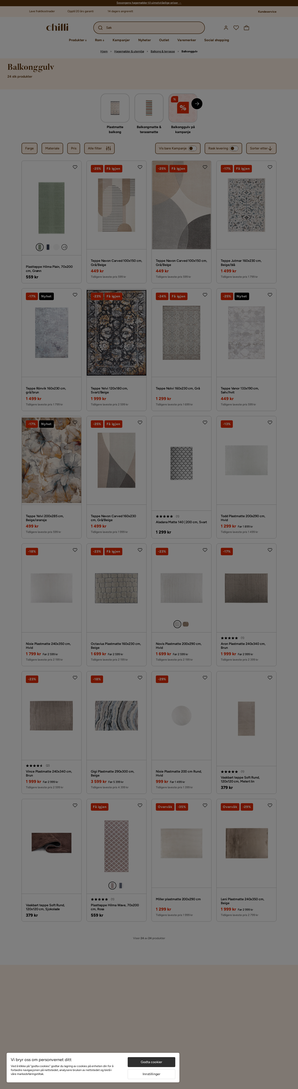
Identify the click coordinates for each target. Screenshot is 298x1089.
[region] (93, 1067)
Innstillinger (151, 1074)
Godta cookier (151, 1062)
